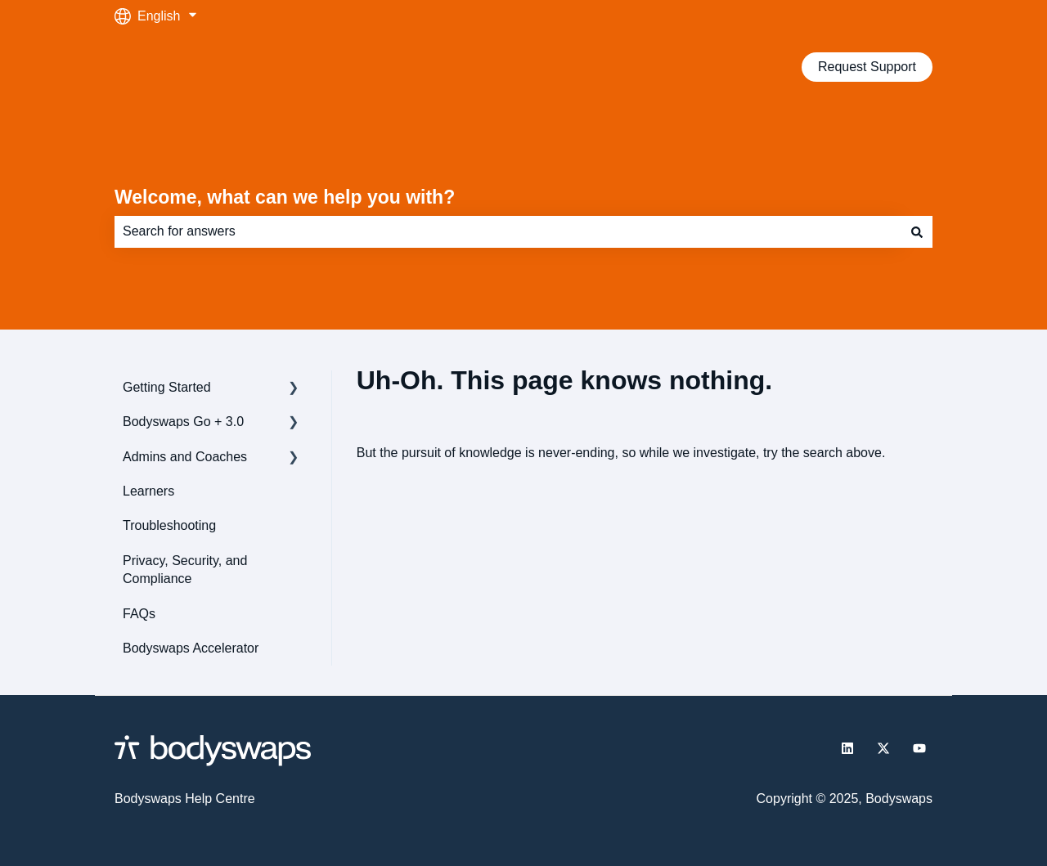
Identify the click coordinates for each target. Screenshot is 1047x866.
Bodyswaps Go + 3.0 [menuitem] (183, 422)
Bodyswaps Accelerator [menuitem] (190, 648)
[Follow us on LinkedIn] (847, 748)
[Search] (916, 231)
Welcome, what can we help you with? (285, 197)
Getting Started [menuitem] (167, 387)
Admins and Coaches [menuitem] (185, 457)
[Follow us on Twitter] (883, 748)
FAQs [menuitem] (139, 614)
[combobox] (508, 231)
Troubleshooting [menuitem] (169, 525)
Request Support (867, 67)
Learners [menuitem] (148, 491)
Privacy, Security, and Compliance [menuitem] (185, 570)
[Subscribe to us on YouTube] (919, 748)
